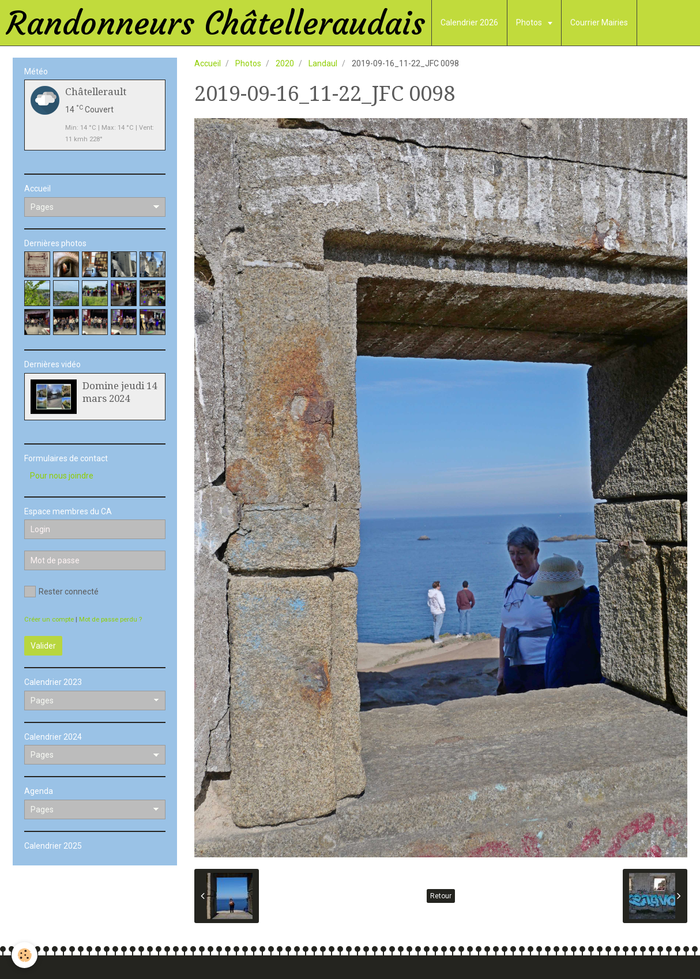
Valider (43, 645)
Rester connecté (61, 591)
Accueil (207, 63)
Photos (530, 22)
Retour (440, 896)
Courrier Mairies (599, 22)
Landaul (322, 63)
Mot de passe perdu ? (110, 619)
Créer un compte (49, 619)
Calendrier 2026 (469, 22)
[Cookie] (24, 955)
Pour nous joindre (61, 475)
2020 (285, 63)
